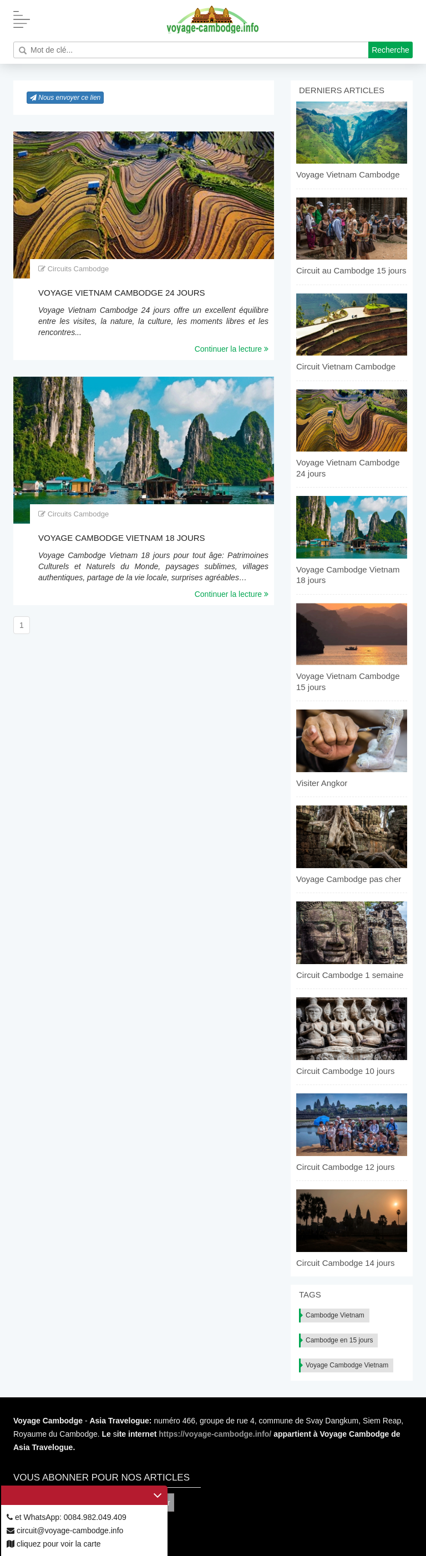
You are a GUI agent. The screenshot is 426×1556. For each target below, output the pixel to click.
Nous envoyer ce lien (65, 98)
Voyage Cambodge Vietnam (347, 1365)
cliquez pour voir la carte (54, 1543)
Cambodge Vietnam (335, 1315)
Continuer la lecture (231, 348)
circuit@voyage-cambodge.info (65, 1530)
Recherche (390, 49)
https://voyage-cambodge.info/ (215, 1434)
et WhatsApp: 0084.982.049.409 (66, 1517)
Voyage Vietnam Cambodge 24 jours (121, 292)
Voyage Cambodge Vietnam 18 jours (121, 538)
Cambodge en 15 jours (339, 1340)
